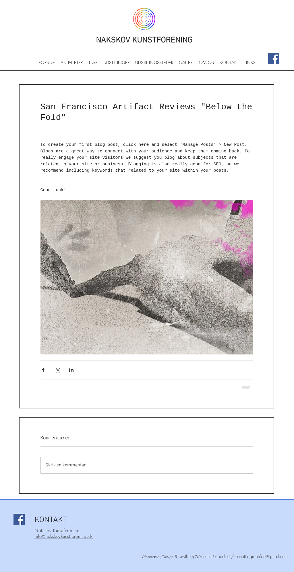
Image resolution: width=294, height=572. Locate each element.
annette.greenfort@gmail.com (261, 556)
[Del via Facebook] (43, 370)
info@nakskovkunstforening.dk (63, 536)
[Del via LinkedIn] (71, 370)
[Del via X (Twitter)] (57, 370)
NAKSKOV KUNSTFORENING (144, 40)
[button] (72, 64)
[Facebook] (273, 58)
